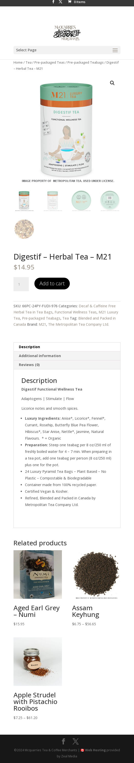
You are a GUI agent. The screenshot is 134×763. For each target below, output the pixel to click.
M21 (42, 324)
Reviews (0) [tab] (29, 364)
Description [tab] (29, 346)
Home (18, 62)
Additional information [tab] (40, 355)
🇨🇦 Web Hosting (93, 750)
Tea (28, 62)
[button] (112, 83)
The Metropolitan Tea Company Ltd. (78, 324)
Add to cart (52, 283)
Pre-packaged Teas (49, 62)
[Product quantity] (21, 284)
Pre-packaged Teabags (86, 62)
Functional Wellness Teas (76, 312)
